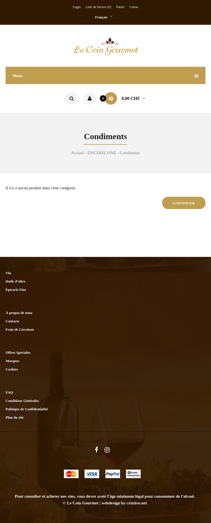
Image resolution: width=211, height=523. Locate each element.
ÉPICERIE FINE (102, 153)
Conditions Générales (22, 401)
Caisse (134, 7)
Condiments (130, 153)
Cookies (12, 369)
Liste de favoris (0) (98, 7)
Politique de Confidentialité (27, 409)
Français (101, 17)
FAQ (9, 392)
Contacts (12, 321)
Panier (120, 7)
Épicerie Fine (16, 290)
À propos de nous (19, 313)
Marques (13, 361)
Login (77, 7)
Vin (8, 273)
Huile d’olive (15, 281)
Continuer (184, 203)
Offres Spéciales (18, 352)
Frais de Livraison (20, 329)
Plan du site (15, 417)
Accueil (77, 153)
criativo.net (137, 503)
